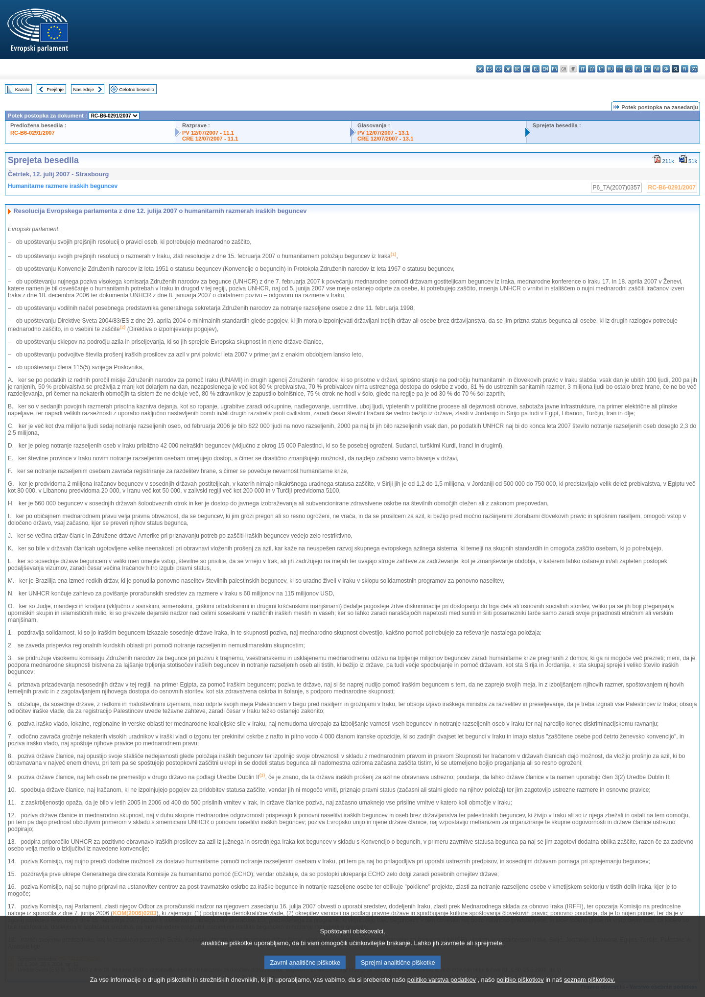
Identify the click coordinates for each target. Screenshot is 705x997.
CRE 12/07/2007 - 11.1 (210, 139)
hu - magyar (610, 68)
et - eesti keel (526, 68)
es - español (489, 68)
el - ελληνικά (536, 68)
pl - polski (638, 68)
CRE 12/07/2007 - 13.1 (385, 139)
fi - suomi (684, 68)
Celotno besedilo (136, 89)
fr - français (554, 68)
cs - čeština (498, 68)
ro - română (656, 68)
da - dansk (508, 68)
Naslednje (83, 89)
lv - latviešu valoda (591, 68)
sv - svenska (694, 68)
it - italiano (582, 68)
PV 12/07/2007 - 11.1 (208, 133)
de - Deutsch (517, 68)
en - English (545, 68)
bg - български (480, 68)
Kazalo (22, 89)
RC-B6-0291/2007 (32, 133)
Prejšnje (55, 89)
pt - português (647, 68)
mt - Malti (619, 68)
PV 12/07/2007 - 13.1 (383, 133)
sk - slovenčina (666, 68)
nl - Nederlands (629, 68)
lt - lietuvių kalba (601, 68)
